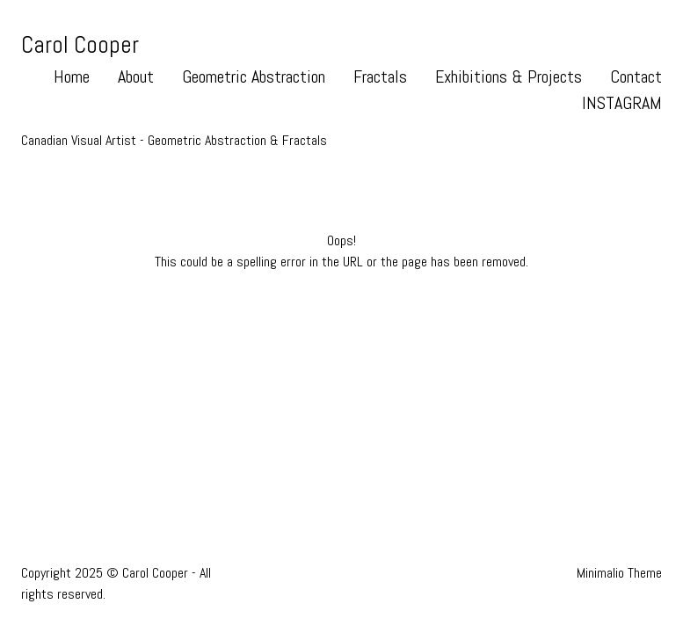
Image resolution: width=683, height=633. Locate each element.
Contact (636, 76)
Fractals (380, 76)
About (136, 76)
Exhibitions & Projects (508, 76)
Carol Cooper (80, 45)
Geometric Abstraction (253, 76)
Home (72, 76)
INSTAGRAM (622, 102)
